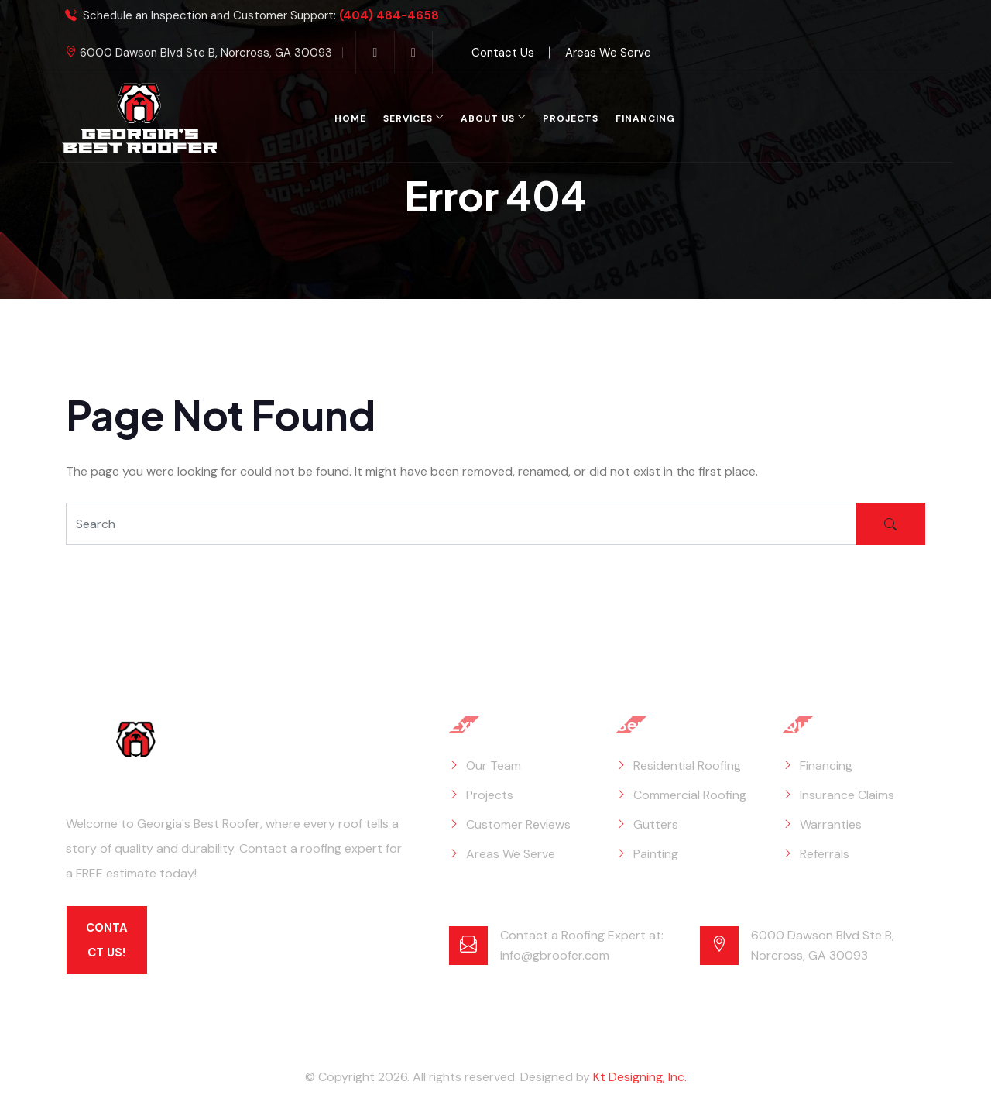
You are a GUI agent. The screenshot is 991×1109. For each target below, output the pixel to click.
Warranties (831, 824)
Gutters (655, 824)
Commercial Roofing (689, 795)
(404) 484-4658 (389, 16)
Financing (645, 118)
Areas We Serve (608, 52)
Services (408, 118)
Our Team (493, 765)
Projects (570, 118)
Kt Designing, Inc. (640, 1077)
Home (350, 118)
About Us (488, 118)
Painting (655, 854)
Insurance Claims (847, 795)
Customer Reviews (518, 824)
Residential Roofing (687, 765)
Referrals (824, 854)
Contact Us (502, 52)
